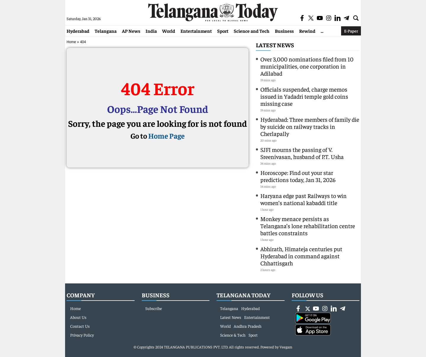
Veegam (286, 346)
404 (83, 42)
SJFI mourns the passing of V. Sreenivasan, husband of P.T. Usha (302, 153)
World (168, 31)
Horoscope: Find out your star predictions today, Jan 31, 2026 (297, 176)
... (322, 31)
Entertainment (196, 31)
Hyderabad (78, 31)
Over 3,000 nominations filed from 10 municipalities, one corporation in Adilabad (307, 66)
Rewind (307, 31)
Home (71, 42)
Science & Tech (233, 334)
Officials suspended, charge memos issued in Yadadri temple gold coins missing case (304, 96)
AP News (131, 31)
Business (284, 31)
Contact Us (80, 326)
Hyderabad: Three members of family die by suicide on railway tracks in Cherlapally (309, 126)
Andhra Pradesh (248, 326)
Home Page (166, 135)
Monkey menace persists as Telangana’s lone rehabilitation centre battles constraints (307, 225)
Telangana (106, 31)
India (151, 31)
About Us (78, 317)
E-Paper (351, 30)
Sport (222, 31)
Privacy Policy (82, 334)
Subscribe (153, 308)
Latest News (275, 44)
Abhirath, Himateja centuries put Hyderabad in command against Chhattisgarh (301, 256)
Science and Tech (252, 31)
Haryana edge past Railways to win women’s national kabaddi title (303, 199)
